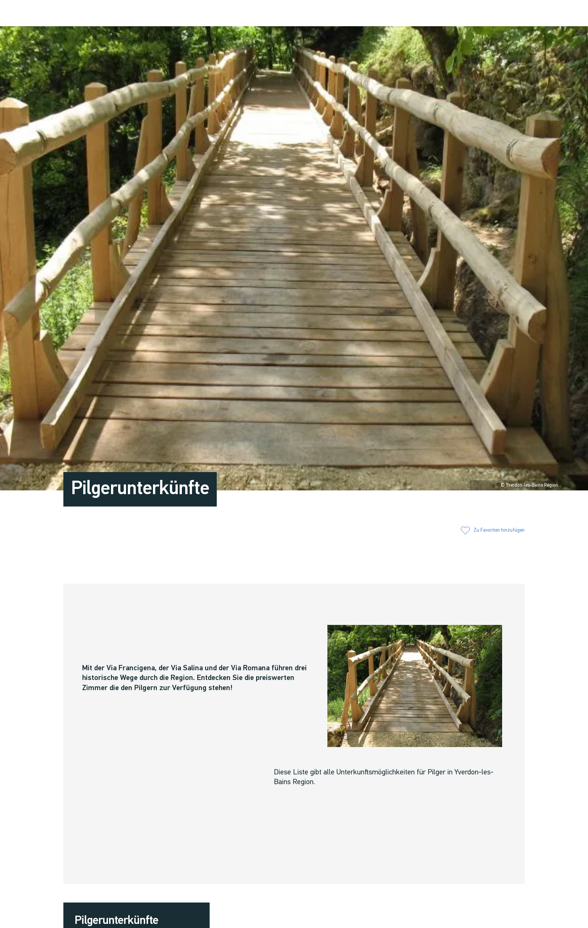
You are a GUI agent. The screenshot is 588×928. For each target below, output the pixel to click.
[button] (463, 13)
